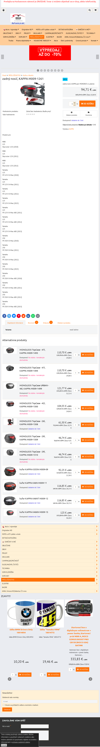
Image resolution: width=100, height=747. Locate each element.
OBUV (18, 33)
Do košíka (87, 103)
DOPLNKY (23, 37)
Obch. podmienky (67, 40)
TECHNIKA (90, 33)
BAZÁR (59, 37)
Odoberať (7, 709)
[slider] (30, 114)
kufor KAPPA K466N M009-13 (34, 512)
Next (90, 679)
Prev (9, 679)
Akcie (56, 40)
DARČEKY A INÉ (83, 29)
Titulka (10, 40)
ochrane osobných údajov (21, 742)
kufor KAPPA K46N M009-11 (33, 482)
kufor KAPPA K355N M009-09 (34, 469)
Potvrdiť (3, 745)
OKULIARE (37, 33)
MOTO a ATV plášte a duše (46, 29)
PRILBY (27, 33)
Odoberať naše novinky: (10, 697)
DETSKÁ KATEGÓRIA (66, 29)
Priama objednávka (23, 40)
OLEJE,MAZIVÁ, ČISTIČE (75, 33)
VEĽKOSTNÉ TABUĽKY (42, 40)
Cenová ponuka (82, 40)
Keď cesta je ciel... (18, 23)
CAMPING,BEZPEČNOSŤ (54, 33)
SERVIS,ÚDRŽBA (9, 37)
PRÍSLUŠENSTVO (36, 37)
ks (76, 355)
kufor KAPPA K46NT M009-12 (34, 498)
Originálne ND (27, 29)
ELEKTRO (50, 37)
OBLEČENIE (8, 33)
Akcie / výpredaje (11, 29)
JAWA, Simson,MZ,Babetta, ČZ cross (77, 37)
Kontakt (94, 40)
